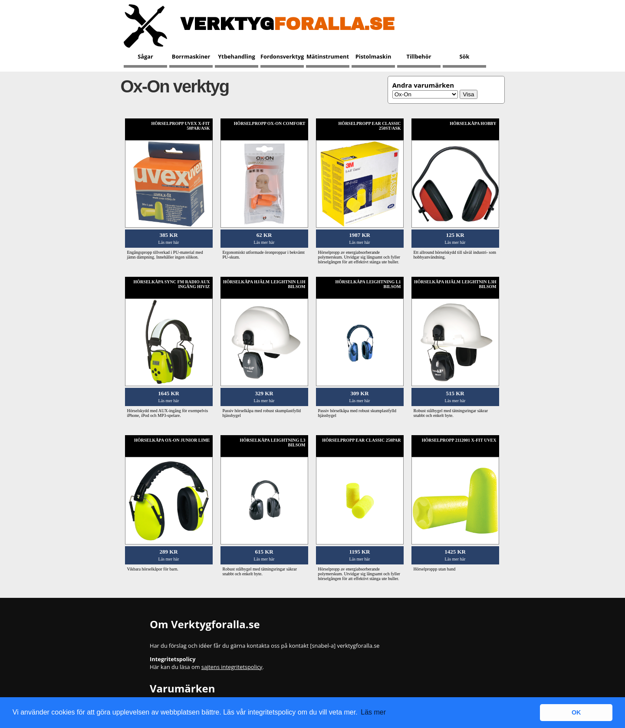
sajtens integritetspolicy (232, 667)
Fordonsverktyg (282, 56)
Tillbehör (419, 56)
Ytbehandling (236, 56)
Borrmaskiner (191, 56)
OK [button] (576, 712)
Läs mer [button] (373, 712)
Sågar (145, 56)
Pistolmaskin (373, 56)
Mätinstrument (327, 56)
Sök (465, 56)
